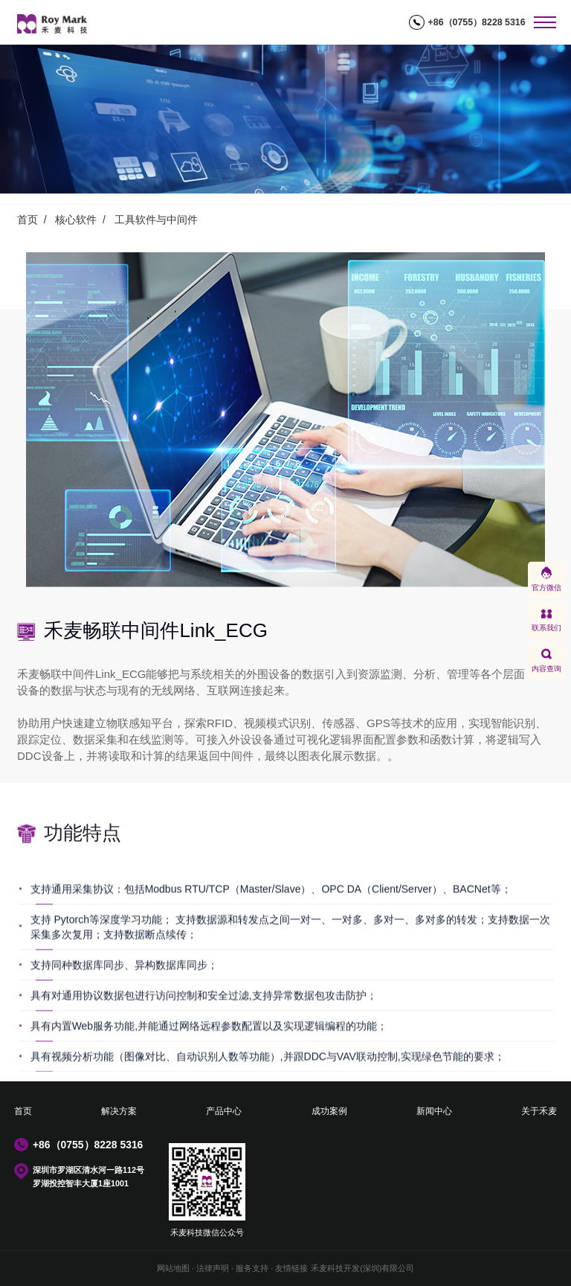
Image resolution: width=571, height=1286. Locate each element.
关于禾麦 (539, 1111)
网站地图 (173, 1268)
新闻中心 (434, 1111)
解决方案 (119, 1111)
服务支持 (252, 1268)
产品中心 (224, 1111)
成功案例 (329, 1111)
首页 (27, 219)
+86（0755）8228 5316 (477, 22)
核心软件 (76, 219)
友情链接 (291, 1268)
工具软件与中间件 (156, 219)
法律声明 (212, 1268)
